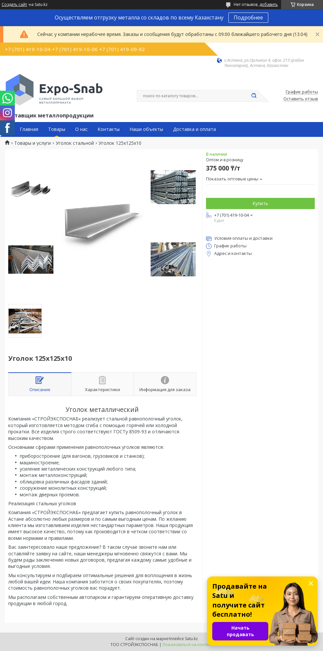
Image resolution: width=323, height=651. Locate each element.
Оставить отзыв (300, 99)
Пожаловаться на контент (187, 644)
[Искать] (253, 96)
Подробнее (248, 17)
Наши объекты (146, 129)
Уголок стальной (75, 143)
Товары (56, 129)
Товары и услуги (32, 143)
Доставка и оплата (194, 129)
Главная (29, 129)
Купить (260, 203)
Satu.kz (191, 638)
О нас (81, 129)
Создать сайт (14, 4)
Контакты (109, 129)
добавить (268, 4)
